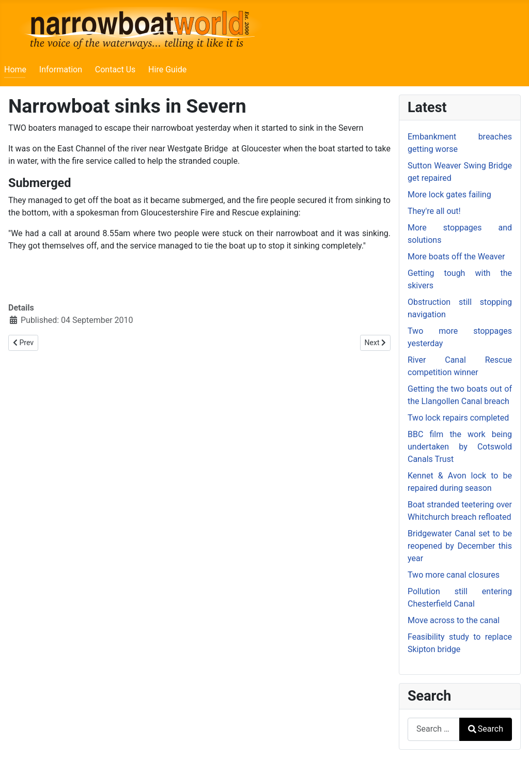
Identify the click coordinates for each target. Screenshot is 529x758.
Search (485, 729)
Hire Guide (167, 69)
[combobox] (434, 729)
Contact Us (115, 69)
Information (60, 69)
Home (15, 69)
